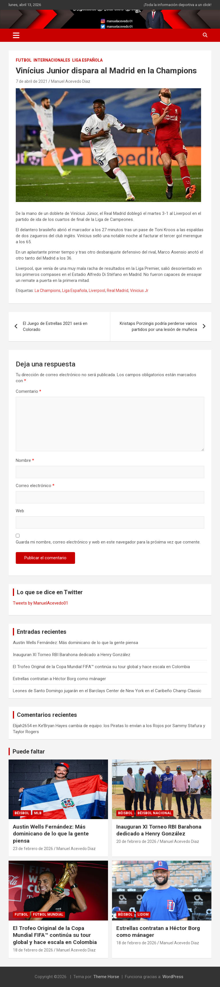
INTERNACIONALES (52, 60)
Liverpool (97, 290)
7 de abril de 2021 (32, 81)
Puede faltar (29, 751)
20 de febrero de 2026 (136, 841)
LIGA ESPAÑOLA (87, 60)
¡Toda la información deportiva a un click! (177, 5)
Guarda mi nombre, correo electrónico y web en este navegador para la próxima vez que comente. (108, 542)
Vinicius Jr (139, 290)
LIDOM (143, 915)
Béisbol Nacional (155, 813)
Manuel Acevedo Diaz (70, 81)
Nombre (25, 460)
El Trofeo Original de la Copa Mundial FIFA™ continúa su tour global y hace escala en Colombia (101, 666)
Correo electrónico (35, 485)
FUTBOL (24, 60)
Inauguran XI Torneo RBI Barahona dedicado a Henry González (71, 654)
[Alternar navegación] (16, 35)
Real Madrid (117, 290)
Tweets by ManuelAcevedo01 (40, 603)
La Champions (47, 290)
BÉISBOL (22, 813)
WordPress (172, 976)
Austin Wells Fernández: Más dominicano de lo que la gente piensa (75, 642)
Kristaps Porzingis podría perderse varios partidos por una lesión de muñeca (158, 326)
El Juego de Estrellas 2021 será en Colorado (55, 326)
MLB (38, 813)
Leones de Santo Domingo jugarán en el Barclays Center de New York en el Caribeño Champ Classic (107, 690)
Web (20, 510)
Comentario (28, 391)
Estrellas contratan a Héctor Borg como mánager (59, 678)
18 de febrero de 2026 (33, 950)
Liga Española (74, 290)
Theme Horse (106, 976)
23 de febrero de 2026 (33, 848)
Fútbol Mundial (48, 915)
